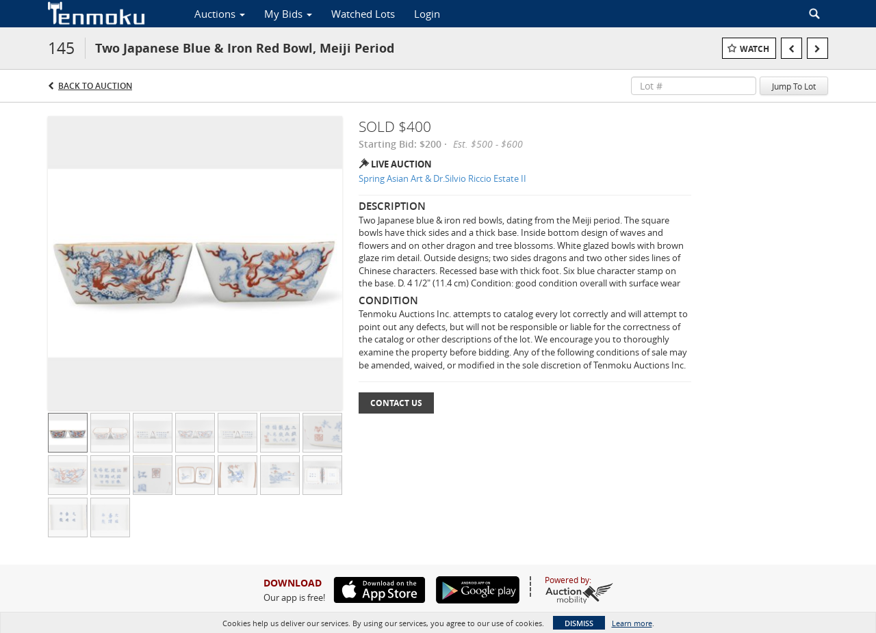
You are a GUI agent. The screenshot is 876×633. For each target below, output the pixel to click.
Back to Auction (95, 86)
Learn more (632, 623)
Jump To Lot (794, 86)
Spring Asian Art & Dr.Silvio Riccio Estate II (442, 178)
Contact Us (396, 403)
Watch (754, 49)
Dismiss (579, 623)
